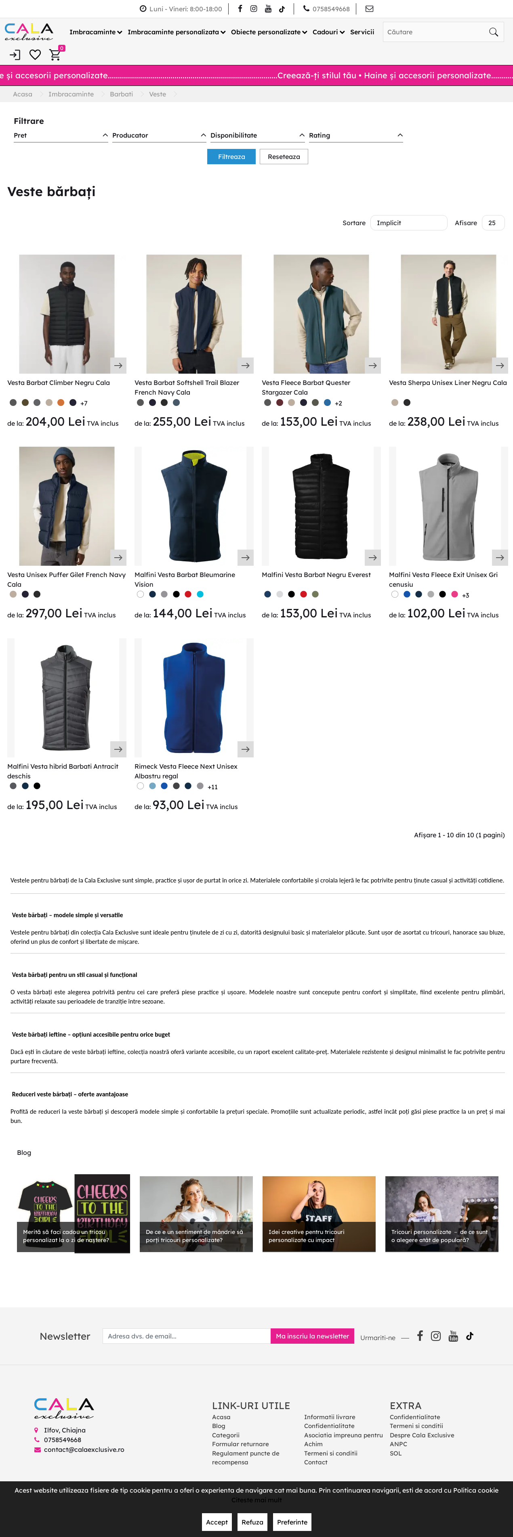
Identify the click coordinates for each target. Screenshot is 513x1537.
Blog (218, 1426)
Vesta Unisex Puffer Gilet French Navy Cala (66, 579)
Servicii (362, 32)
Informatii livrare (329, 1417)
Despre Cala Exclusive (422, 1435)
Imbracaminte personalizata (173, 32)
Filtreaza (231, 157)
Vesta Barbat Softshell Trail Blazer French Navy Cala (187, 387)
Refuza (252, 1522)
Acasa (221, 1417)
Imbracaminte (92, 32)
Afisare (466, 223)
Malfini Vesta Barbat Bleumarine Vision (185, 579)
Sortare (354, 223)
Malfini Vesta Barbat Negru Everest (316, 575)
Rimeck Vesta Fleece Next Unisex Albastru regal (186, 771)
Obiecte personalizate (266, 32)
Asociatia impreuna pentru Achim (343, 1439)
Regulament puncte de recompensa (246, 1457)
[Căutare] (493, 32)
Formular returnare (240, 1444)
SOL (396, 1453)
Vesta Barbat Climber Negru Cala (58, 382)
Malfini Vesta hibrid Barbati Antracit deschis (62, 771)
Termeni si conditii (330, 1453)
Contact (316, 1462)
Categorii (226, 1435)
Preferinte (292, 1522)
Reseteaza (284, 157)
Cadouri (325, 32)
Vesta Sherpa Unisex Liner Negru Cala (448, 382)
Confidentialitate (329, 1426)
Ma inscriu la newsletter (312, 1336)
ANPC (398, 1444)
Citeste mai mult (256, 1500)
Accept (217, 1522)
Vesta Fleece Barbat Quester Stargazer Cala (306, 387)
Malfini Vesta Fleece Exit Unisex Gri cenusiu (443, 579)
